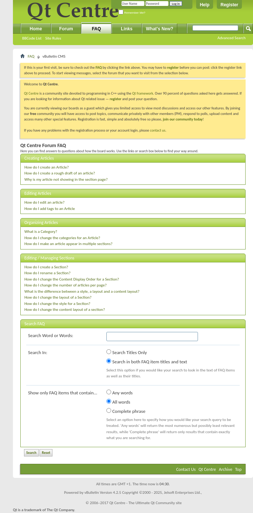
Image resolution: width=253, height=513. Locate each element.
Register (229, 4)
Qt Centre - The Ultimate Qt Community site (145, 502)
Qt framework (142, 93)
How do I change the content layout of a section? (64, 309)
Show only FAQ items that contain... (62, 392)
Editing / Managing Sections (49, 258)
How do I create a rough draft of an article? (59, 173)
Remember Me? (132, 12)
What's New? (159, 28)
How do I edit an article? (44, 202)
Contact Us (186, 469)
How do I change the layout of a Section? (58, 297)
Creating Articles (39, 158)
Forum (66, 28)
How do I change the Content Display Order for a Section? (71, 279)
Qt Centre (31, 93)
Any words (119, 392)
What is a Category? (40, 231)
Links (126, 28)
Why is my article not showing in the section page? (66, 179)
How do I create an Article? (46, 167)
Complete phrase (126, 411)
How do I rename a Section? (47, 273)
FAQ (96, 28)
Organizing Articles (41, 222)
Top (238, 469)
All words (118, 402)
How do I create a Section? (46, 267)
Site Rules (53, 38)
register (115, 98)
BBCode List (31, 38)
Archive (225, 469)
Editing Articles (37, 193)
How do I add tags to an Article (49, 208)
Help (204, 4)
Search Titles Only (126, 352)
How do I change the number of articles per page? (65, 285)
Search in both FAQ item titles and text (146, 361)
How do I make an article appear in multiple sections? (68, 243)
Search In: (37, 352)
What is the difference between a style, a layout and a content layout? (82, 291)
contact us (157, 130)
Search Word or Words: (50, 335)
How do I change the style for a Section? (57, 303)
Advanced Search (232, 37)
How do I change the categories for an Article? (62, 237)
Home (36, 28)
